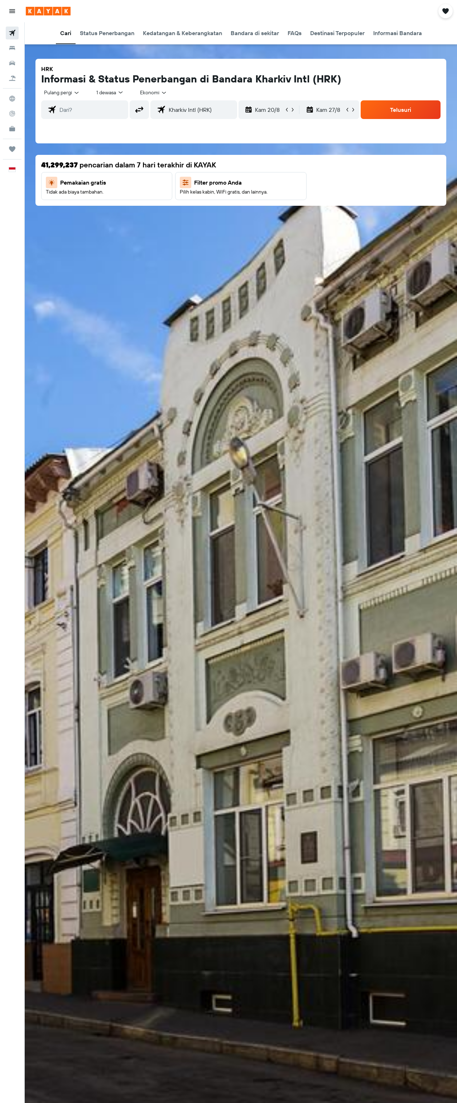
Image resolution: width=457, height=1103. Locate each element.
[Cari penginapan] (12, 48)
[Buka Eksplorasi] (12, 98)
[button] (12, 11)
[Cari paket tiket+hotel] (12, 78)
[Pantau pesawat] (12, 113)
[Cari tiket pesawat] (12, 33)
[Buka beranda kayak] (48, 11)
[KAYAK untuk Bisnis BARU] (12, 129)
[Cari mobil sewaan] (12, 63)
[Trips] (12, 149)
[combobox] (153, 92)
